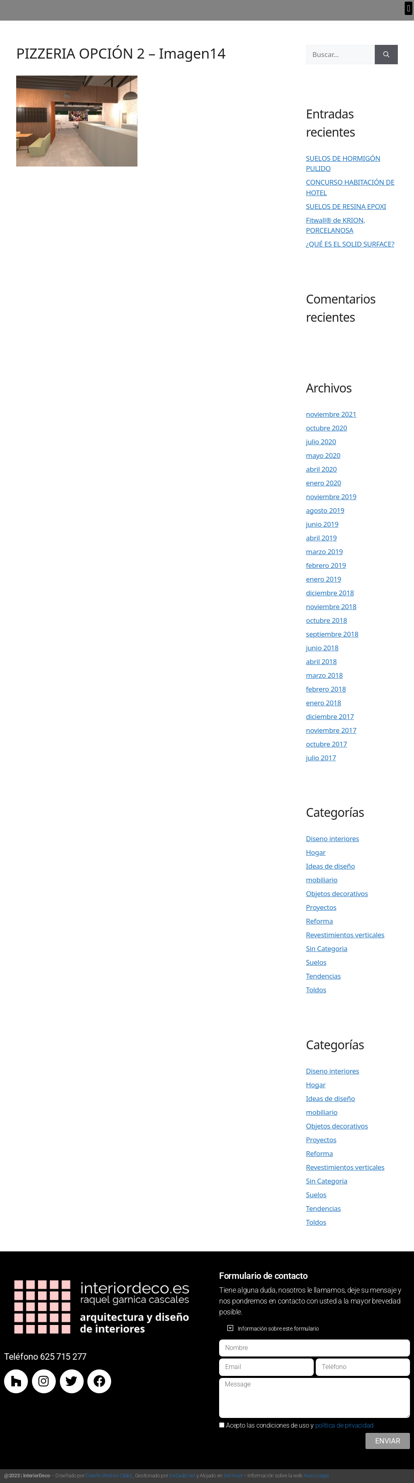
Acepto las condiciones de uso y (300, 1425)
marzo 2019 (324, 551)
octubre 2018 (326, 620)
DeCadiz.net (182, 1475)
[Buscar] (386, 54)
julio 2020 (321, 441)
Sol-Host (233, 1475)
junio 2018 (322, 647)
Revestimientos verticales (345, 934)
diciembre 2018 (330, 592)
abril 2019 (321, 537)
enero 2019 (323, 579)
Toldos (316, 989)
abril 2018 (321, 661)
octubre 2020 (326, 427)
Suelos (316, 962)
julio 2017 (321, 757)
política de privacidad (344, 1425)
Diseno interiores (332, 838)
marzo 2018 (324, 675)
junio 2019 (322, 524)
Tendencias (323, 976)
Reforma (319, 921)
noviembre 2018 (331, 606)
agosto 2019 (325, 510)
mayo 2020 (323, 455)
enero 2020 (323, 482)
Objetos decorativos (337, 893)
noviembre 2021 (331, 414)
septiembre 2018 (332, 634)
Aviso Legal (316, 1475)
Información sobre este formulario (278, 1328)
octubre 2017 (326, 744)
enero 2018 (323, 702)
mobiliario (322, 879)
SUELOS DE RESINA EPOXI (346, 206)
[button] (408, 8)
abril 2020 (321, 469)
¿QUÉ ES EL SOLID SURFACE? (350, 244)
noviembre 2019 (331, 496)
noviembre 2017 (331, 730)
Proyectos (321, 907)
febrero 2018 (326, 689)
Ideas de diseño (330, 866)
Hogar (315, 852)
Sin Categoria (326, 948)
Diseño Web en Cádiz (108, 1475)
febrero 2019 (326, 565)
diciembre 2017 (330, 716)
